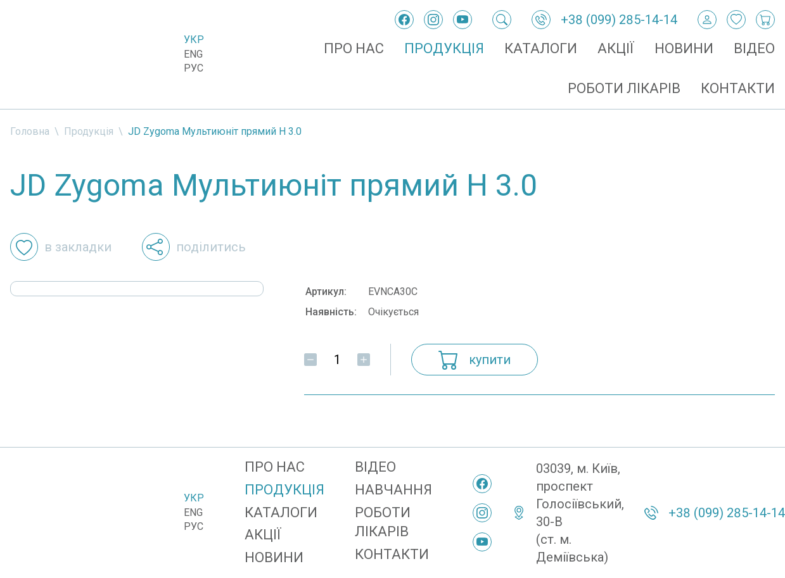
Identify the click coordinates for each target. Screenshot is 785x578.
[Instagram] (433, 19)
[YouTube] (462, 19)
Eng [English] (193, 54)
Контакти (738, 88)
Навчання (393, 490)
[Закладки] (736, 19)
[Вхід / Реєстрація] (707, 19)
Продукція (444, 48)
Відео (754, 48)
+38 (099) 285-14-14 (619, 19)
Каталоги (540, 48)
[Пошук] (501, 19)
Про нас (354, 48)
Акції (615, 48)
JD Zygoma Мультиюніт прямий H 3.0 (215, 131)
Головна (29, 131)
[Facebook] (404, 19)
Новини (683, 48)
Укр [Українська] (194, 40)
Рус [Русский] (193, 68)
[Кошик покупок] (765, 19)
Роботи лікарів (624, 88)
